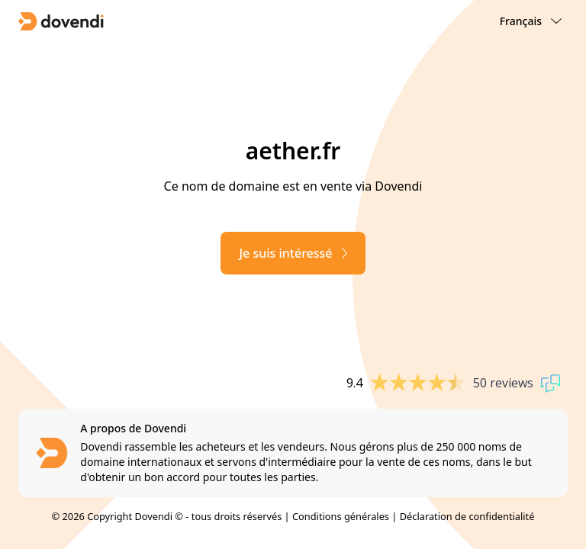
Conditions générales (340, 516)
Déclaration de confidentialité (467, 516)
